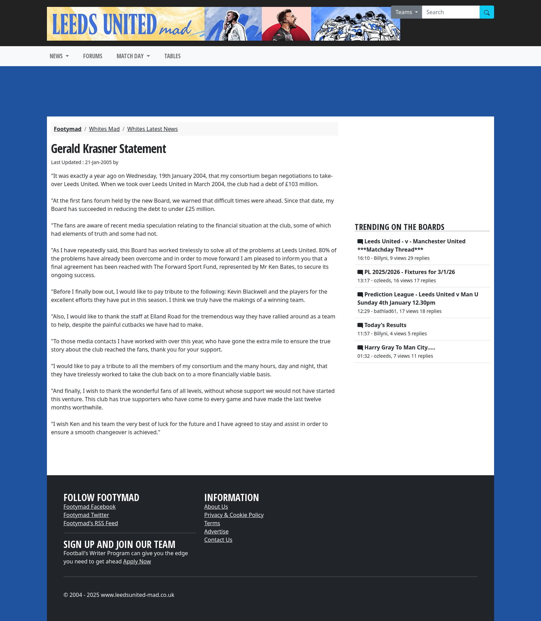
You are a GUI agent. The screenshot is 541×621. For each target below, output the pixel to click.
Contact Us (218, 539)
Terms (212, 523)
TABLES (172, 56)
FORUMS (92, 56)
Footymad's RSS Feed (90, 523)
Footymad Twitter (86, 515)
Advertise (216, 531)
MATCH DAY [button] (131, 56)
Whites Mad (104, 129)
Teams (404, 12)
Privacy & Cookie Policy (234, 515)
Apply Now (137, 561)
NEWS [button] (57, 56)
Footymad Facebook (89, 506)
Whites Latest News (152, 129)
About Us (216, 506)
